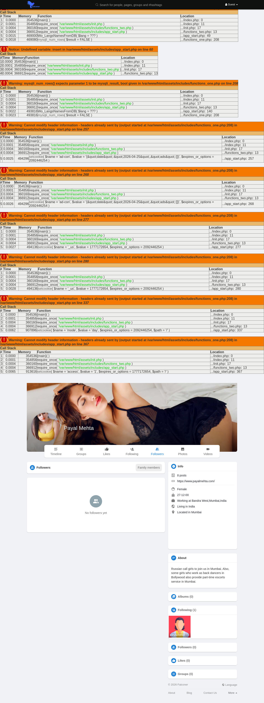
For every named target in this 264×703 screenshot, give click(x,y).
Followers (185, 647)
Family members (149, 467)
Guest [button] (231, 4)
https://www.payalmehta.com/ (196, 481)
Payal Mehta (79, 428)
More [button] (232, 692)
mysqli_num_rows (51, 39)
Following (185, 610)
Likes (181, 660)
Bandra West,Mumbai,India (209, 500)
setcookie (36, 156)
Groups (183, 674)
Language (229, 684)
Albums (183, 596)
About (171, 692)
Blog (189, 692)
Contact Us (210, 692)
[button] (131, 4)
